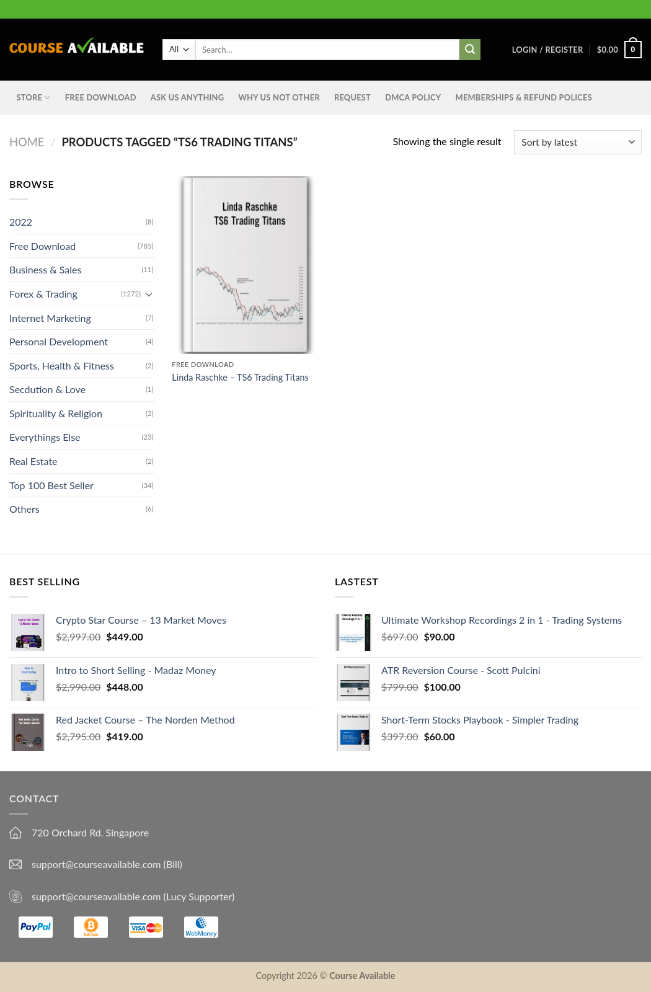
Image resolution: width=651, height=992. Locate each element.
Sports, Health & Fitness (61, 365)
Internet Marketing (50, 317)
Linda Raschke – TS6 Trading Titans (240, 377)
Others (24, 509)
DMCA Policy (413, 97)
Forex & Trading (43, 293)
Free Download (100, 97)
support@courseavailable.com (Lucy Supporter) (133, 896)
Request (352, 97)
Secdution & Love (47, 389)
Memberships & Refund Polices (524, 97)
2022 (20, 222)
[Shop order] (578, 142)
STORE (34, 98)
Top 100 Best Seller (51, 485)
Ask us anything (187, 97)
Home (26, 142)
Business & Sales (45, 269)
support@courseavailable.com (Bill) (107, 864)
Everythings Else (45, 437)
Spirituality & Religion (55, 413)
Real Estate (33, 461)
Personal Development (58, 341)
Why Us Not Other (278, 97)
